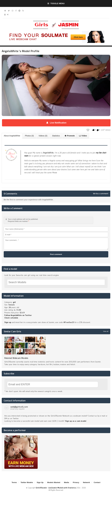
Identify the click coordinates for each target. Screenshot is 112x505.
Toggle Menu (56, 3)
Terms (14, 482)
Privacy (76, 482)
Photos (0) (29, 136)
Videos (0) (43, 136)
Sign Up (40, 482)
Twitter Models (27, 482)
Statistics (56, 136)
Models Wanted (53, 482)
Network (86, 482)
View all (105, 331)
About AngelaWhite (12, 136)
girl (14, 302)
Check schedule (11, 318)
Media (66, 482)
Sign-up (7, 322)
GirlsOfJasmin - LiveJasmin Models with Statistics (56, 488)
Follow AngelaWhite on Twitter (18, 315)
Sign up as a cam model (75, 421)
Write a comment (100, 193)
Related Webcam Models (16, 358)
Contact (97, 482)
